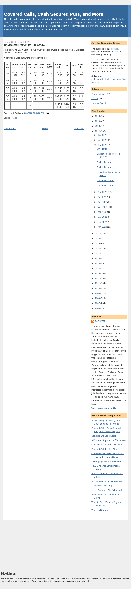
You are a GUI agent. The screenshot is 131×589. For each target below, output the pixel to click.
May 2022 (103, 207)
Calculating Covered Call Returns (107, 444)
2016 (97, 258)
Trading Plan (97, 103)
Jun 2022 (102, 202)
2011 (97, 283)
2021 (97, 233)
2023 (97, 126)
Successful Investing (101, 485)
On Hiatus (102, 149)
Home (45, 128)
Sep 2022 (103, 145)
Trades (14, 118)
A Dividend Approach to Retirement (108, 440)
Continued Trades (106, 180)
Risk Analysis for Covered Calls (106, 481)
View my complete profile (103, 408)
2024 (97, 121)
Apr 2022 (102, 212)
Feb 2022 (103, 222)
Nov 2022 (103, 140)
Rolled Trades (104, 162)
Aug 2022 (103, 192)
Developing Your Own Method (106, 461)
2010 (97, 288)
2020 (97, 238)
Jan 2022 (102, 227)
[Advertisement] (26, 546)
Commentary (97, 94)
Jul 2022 (102, 197)
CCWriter (100, 321)
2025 (97, 116)
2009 (97, 293)
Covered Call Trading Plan (104, 449)
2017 (97, 253)
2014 (97, 268)
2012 (97, 278)
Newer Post (10, 128)
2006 (97, 308)
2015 (97, 263)
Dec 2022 (103, 135)
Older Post (79, 128)
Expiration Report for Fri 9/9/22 (24, 44)
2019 (97, 243)
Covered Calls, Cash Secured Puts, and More (53, 14)
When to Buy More (100, 510)
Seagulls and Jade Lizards (104, 436)
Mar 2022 (103, 217)
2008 (97, 298)
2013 (97, 273)
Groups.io (116, 49)
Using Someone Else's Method (106, 490)
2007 (97, 303)
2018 (97, 248)
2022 (97, 131)
